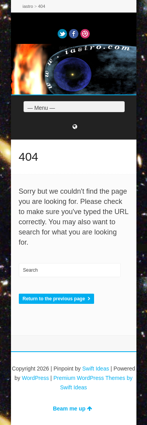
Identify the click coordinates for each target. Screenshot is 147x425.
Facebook (73, 33)
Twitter (62, 33)
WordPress (35, 378)
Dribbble (85, 33)
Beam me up (72, 408)
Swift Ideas (95, 368)
